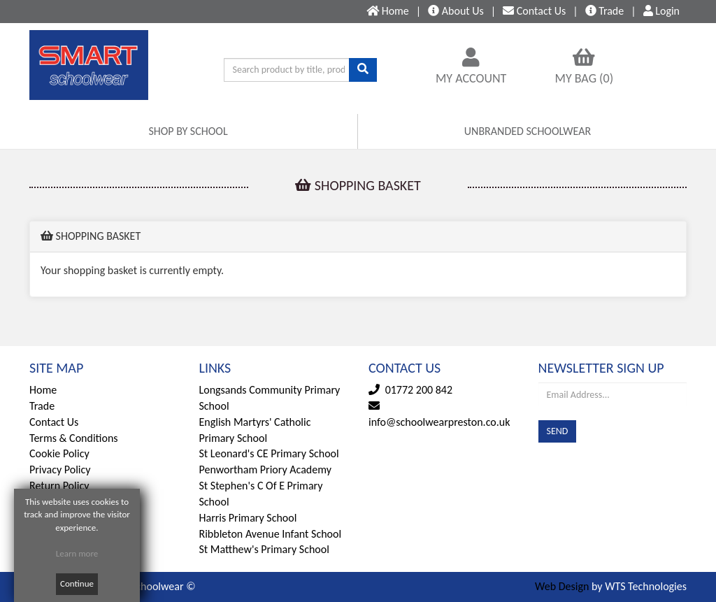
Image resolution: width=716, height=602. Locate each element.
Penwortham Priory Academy (265, 469)
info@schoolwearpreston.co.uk (439, 422)
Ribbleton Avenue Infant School (270, 533)
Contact (534, 10)
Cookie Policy (59, 453)
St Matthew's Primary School (264, 549)
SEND (557, 431)
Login (661, 10)
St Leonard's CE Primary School (269, 453)
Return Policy (59, 485)
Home (43, 389)
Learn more (77, 553)
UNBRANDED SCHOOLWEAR (527, 131)
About (456, 10)
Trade (604, 10)
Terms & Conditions (73, 438)
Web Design (562, 586)
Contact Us (53, 422)
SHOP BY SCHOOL (187, 131)
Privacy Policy (60, 469)
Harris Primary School (248, 517)
